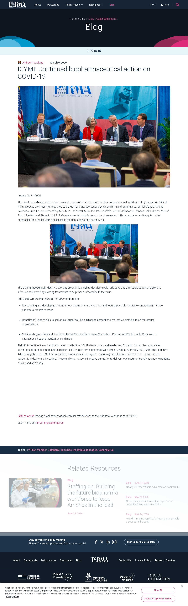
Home (73, 18)
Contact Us (125, 560)
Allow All (158, 590)
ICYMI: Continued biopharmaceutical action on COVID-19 (103, 18)
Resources (96, 4)
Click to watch (26, 415)
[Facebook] (88, 51)
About (38, 4)
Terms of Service (165, 560)
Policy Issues (74, 4)
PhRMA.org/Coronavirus (49, 422)
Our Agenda (53, 4)
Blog (112, 4)
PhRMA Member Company (43, 449)
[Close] (182, 586)
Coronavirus (106, 449)
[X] (91, 51)
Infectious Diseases (85, 449)
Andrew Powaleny (30, 62)
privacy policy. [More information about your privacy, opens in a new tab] (12, 596)
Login (165, 5)
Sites (153, 5)
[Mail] (99, 51)
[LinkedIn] (95, 51)
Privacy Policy (143, 560)
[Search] (177, 5)
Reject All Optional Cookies (158, 598)
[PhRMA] (17, 4)
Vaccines (66, 449)
